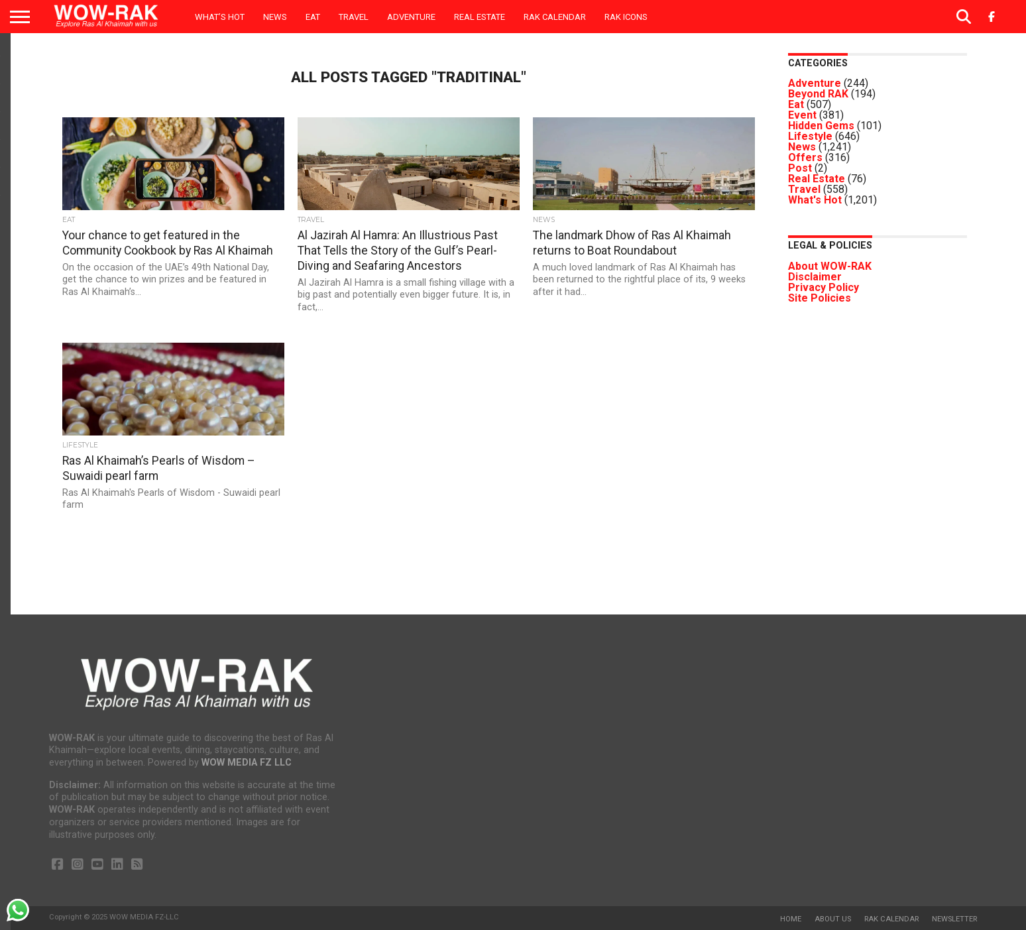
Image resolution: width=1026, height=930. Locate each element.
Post (800, 168)
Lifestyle (810, 136)
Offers (805, 157)
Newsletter (954, 919)
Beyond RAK (818, 93)
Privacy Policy (823, 287)
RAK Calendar (555, 17)
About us (833, 919)
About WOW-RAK (830, 266)
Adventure (411, 17)
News (275, 17)
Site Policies (819, 298)
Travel (354, 17)
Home (790, 919)
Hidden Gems (821, 125)
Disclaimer (815, 276)
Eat (313, 17)
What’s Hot (220, 17)
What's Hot (815, 200)
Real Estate (479, 17)
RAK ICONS (626, 17)
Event (802, 115)
